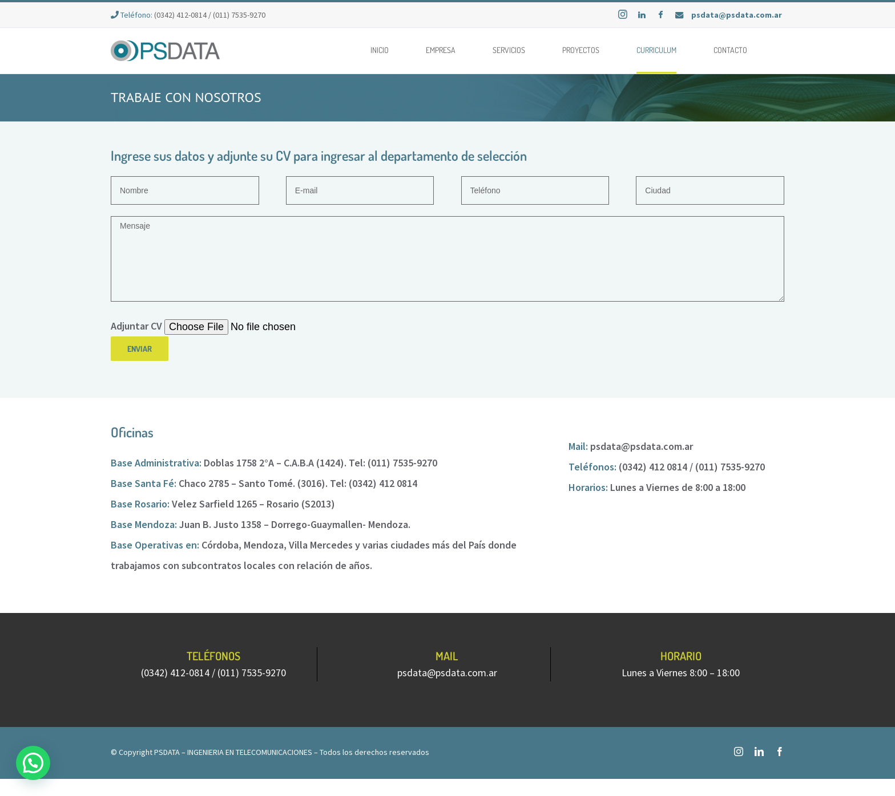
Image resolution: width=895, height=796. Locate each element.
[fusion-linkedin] (759, 751)
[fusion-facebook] (779, 751)
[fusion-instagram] (738, 751)
